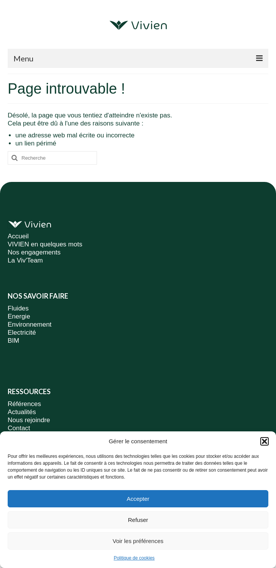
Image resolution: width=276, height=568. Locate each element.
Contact (19, 428)
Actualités (22, 412)
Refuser (138, 520)
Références (24, 404)
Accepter (138, 498)
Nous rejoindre (29, 420)
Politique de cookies (134, 558)
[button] (264, 441)
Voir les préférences (138, 541)
